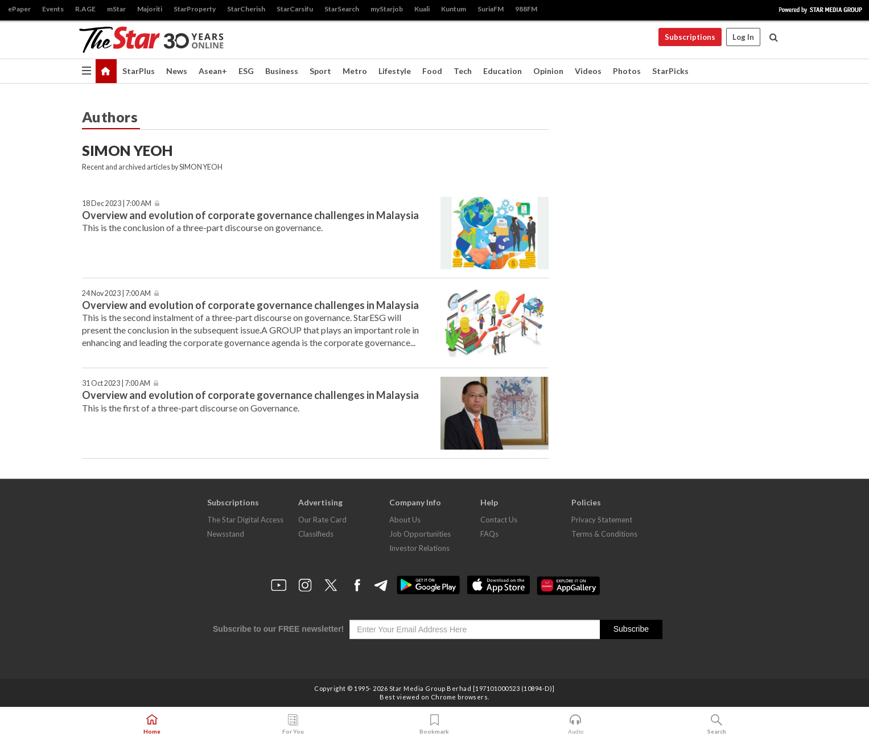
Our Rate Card (322, 519)
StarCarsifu (295, 9)
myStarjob (386, 9)
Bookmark (434, 724)
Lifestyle (394, 71)
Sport (320, 71)
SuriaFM (490, 9)
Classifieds (315, 533)
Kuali (422, 9)
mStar (116, 9)
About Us (405, 519)
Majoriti (149, 9)
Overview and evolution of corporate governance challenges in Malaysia (250, 215)
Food (432, 71)
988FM (526, 9)
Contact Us (498, 519)
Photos (627, 71)
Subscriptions (690, 37)
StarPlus (138, 71)
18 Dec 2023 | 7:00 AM (116, 203)
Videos (588, 71)
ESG (246, 71)
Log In (743, 37)
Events (53, 9)
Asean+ (213, 71)
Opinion (548, 71)
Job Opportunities (420, 533)
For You (293, 724)
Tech (463, 71)
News (176, 71)
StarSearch (341, 9)
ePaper (19, 9)
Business (281, 71)
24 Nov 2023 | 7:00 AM (116, 293)
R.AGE (85, 9)
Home (151, 724)
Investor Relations (419, 548)
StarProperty (195, 9)
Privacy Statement (601, 519)
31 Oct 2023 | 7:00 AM (116, 383)
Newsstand (225, 533)
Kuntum (453, 9)
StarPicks (670, 71)
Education (502, 71)
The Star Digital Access (245, 519)
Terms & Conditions (604, 533)
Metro (355, 71)
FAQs (489, 533)
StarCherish (246, 9)
